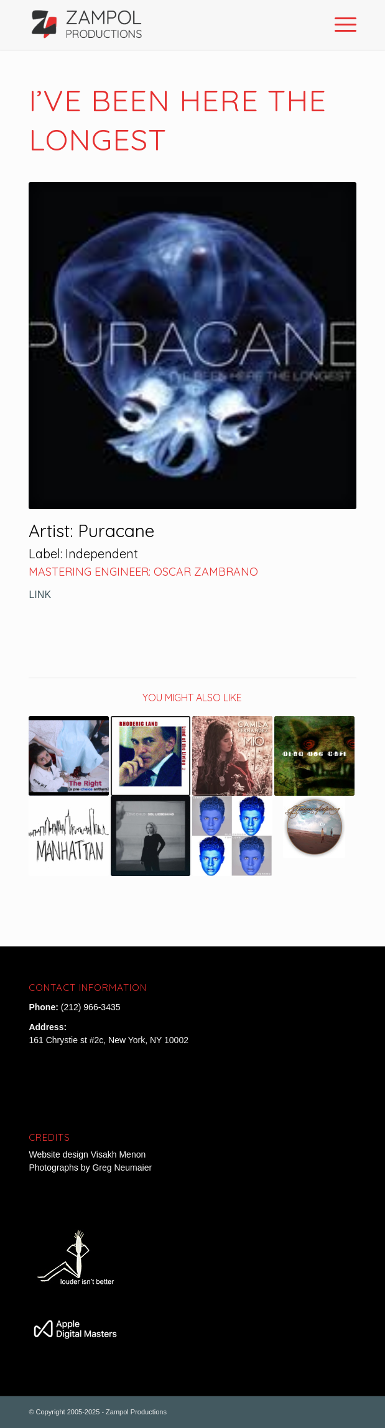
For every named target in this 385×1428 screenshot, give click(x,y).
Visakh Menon (119, 1154)
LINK (40, 594)
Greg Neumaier (122, 1167)
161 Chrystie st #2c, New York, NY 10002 (108, 1040)
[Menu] (339, 25)
